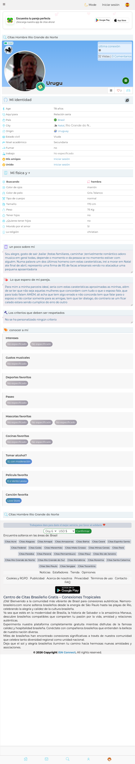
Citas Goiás (35, 547)
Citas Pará (118, 547)
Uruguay (63, 131)
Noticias (45, 572)
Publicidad (37, 578)
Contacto (121, 578)
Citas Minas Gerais (99, 547)
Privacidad (81, 578)
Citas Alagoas (27, 541)
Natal (61, 125)
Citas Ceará (98, 541)
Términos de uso (102, 578)
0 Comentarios (122, 56)
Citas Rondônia (76, 560)
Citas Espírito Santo (119, 541)
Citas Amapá (45, 541)
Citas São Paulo (48, 566)
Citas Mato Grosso (75, 547)
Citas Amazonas (64, 541)
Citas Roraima (96, 560)
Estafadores (60, 572)
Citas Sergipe (67, 566)
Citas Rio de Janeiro (104, 553)
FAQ (67, 582)
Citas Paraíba (26, 553)
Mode (90, 5)
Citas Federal (18, 547)
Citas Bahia (82, 541)
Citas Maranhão (53, 547)
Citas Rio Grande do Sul (51, 560)
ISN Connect (67, 652)
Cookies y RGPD (17, 578)
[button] (4, 4)
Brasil (61, 119)
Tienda (74, 572)
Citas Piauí (85, 553)
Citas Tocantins (86, 566)
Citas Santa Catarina (118, 560)
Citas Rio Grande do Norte (20, 560)
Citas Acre (10, 541)
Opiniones (88, 572)
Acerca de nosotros (59, 578)
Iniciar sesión (110, 5)
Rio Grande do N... (78, 125)
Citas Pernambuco (64, 553)
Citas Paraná (44, 553)
